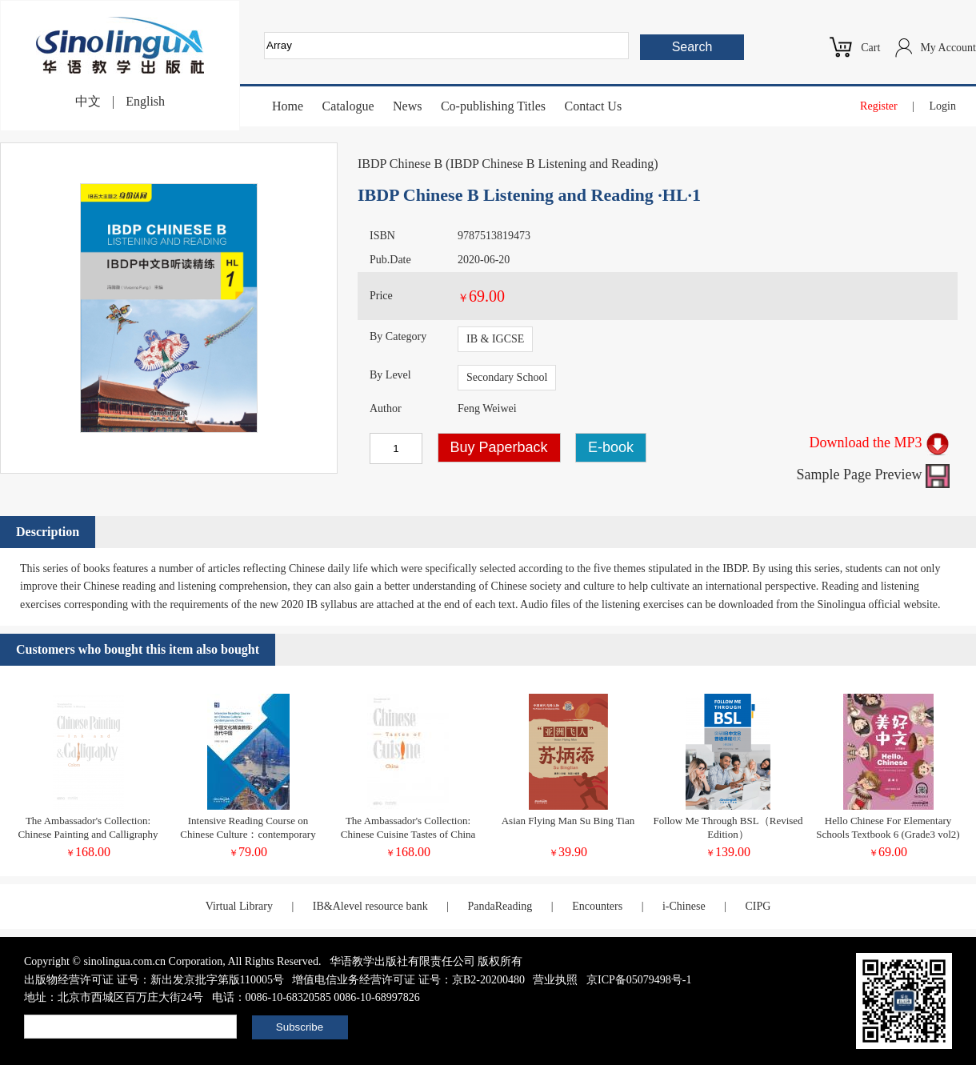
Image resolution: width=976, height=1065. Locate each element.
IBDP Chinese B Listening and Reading (552, 163)
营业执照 (555, 980)
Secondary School (506, 377)
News (407, 106)
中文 (88, 101)
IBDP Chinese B (400, 163)
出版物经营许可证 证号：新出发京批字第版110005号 (154, 980)
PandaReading (499, 906)
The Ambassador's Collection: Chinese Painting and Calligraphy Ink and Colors (88, 834)
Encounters (597, 906)
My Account (948, 48)
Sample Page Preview (873, 474)
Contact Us (593, 106)
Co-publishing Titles (493, 106)
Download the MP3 (880, 442)
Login (943, 106)
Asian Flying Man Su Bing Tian (568, 821)
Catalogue (348, 106)
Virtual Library (239, 906)
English (145, 101)
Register (879, 106)
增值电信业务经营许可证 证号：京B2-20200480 (408, 980)
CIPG (757, 906)
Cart (870, 48)
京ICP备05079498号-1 (638, 980)
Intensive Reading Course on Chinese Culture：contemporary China (247, 834)
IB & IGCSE (495, 339)
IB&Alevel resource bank (370, 906)
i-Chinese (684, 906)
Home (287, 106)
